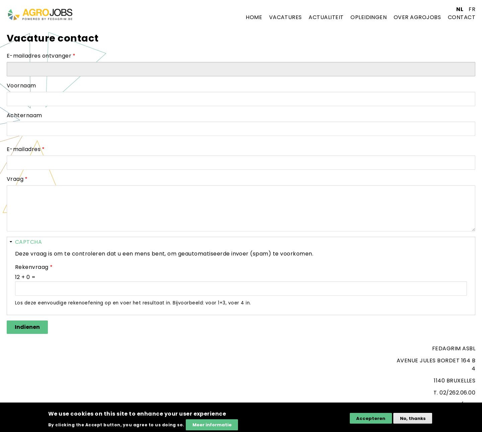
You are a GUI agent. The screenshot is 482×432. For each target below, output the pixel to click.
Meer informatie (212, 426)
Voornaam (21, 85)
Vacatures (285, 17)
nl (459, 9)
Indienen (27, 327)
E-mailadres (24, 149)
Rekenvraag (32, 267)
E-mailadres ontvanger (39, 56)
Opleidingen (368, 17)
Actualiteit (326, 17)
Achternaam (24, 115)
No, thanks (413, 420)
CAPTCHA (28, 242)
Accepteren (370, 420)
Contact (461, 17)
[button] (241, 242)
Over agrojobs (417, 17)
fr (472, 9)
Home (254, 17)
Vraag (15, 179)
